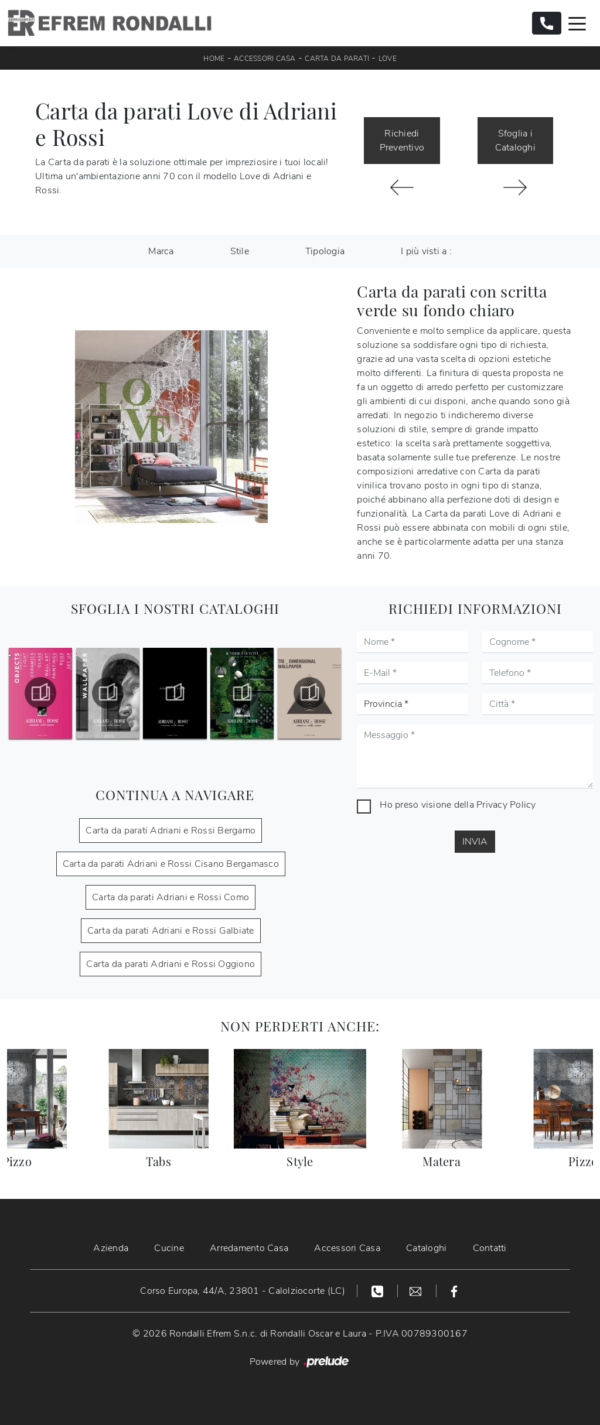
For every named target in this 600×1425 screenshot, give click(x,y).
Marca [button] (160, 251)
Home (213, 58)
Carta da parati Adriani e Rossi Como (170, 897)
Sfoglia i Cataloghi (515, 140)
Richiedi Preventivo (402, 140)
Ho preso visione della (458, 804)
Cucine (169, 1248)
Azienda (110, 1248)
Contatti (490, 1248)
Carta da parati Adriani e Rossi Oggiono (170, 964)
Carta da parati (337, 58)
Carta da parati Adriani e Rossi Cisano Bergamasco (171, 863)
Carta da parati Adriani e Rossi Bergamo (170, 830)
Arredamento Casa (249, 1248)
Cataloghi (426, 1248)
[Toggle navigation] (577, 23)
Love (388, 58)
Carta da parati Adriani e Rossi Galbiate (170, 930)
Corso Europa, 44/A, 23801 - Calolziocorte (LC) (242, 1290)
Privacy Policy (506, 804)
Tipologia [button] (325, 251)
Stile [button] (239, 251)
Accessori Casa (265, 58)
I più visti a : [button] (426, 251)
